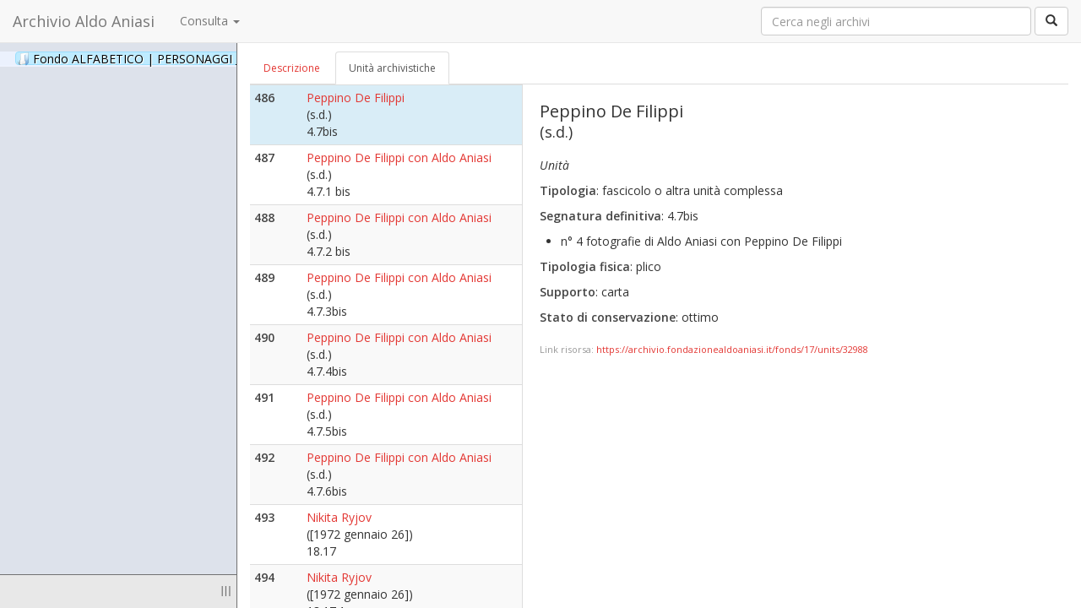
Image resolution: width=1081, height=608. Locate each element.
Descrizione (291, 68)
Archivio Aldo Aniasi (84, 21)
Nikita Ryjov (339, 517)
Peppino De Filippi (356, 98)
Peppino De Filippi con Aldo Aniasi (399, 157)
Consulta (210, 21)
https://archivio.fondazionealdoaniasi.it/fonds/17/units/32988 (732, 349)
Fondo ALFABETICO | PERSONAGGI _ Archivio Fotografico (205, 58)
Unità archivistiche (392, 68)
